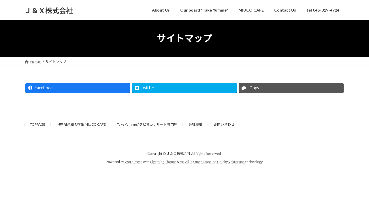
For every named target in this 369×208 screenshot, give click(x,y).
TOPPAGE (37, 124)
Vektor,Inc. (236, 161)
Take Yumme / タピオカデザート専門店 (147, 124)
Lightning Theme (163, 161)
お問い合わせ (224, 124)
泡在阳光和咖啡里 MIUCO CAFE (81, 124)
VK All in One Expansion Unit (202, 161)
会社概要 (195, 124)
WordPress (133, 161)
